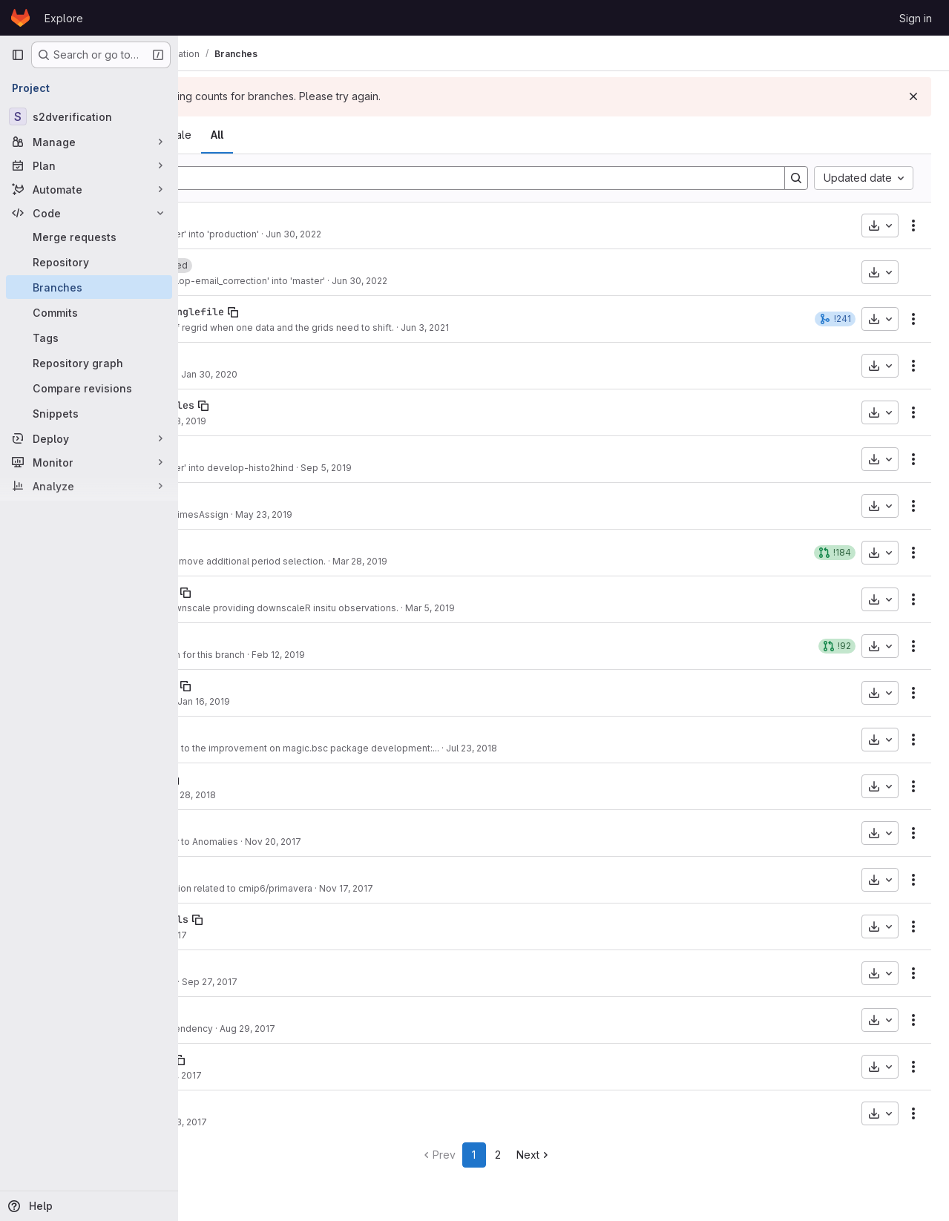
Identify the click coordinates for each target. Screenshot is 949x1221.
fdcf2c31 (216, 561)
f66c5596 (216, 514)
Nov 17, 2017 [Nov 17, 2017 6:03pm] (502, 888)
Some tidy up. (274, 1122)
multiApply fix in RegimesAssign (314, 514)
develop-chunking (243, 965)
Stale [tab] (334, 134)
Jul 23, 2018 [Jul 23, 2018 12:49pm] (627, 748)
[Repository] (89, 262)
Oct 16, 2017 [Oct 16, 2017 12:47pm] (316, 935)
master (213, 264)
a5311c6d (216, 607)
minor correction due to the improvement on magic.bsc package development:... (419, 748)
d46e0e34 (216, 374)
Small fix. (263, 935)
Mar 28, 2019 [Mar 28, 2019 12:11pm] (515, 561)
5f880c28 (216, 701)
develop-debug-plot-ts (258, 779)
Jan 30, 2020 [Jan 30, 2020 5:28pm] (365, 374)
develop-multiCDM (243, 1106)
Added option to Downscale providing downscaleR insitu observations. (399, 607)
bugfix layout (272, 421)
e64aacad (216, 1075)
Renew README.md (287, 374)
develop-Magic (234, 732)
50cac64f (216, 841)
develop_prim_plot (246, 872)
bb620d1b (216, 981)
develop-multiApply (249, 1012)
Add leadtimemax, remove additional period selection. (363, 561)
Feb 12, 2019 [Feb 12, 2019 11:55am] (434, 654)
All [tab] (373, 134)
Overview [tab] (229, 134)
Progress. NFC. (276, 794)
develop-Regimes (240, 498)
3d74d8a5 (216, 935)
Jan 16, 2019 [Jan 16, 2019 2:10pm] (359, 701)
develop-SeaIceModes (252, 638)
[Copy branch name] (264, 219)
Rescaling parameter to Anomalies (319, 841)
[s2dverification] (89, 116)
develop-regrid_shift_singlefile (288, 311)
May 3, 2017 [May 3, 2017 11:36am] (337, 1122)
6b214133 (216, 888)
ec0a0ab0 (216, 1028)
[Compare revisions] (89, 388)
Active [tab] (287, 134)
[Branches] (89, 287)
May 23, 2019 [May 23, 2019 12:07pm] (419, 514)
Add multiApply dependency (306, 1028)
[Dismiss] (913, 96)
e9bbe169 (216, 421)
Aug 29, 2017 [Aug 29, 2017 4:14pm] (403, 1028)
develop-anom (231, 545)
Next (611, 1154)
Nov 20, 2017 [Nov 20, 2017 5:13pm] (429, 841)
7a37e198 (216, 467)
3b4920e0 (216, 654)
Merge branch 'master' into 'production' (329, 234)
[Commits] (89, 312)
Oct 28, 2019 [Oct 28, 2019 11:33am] (335, 421)
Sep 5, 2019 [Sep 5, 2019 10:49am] (482, 467)
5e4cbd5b (216, 748)
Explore (64, 18)
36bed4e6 (216, 327)
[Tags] (89, 337)
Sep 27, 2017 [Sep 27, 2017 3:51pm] (365, 981)
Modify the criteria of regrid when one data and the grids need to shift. (397, 327)
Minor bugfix (271, 1075)
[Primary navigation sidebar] (18, 55)
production (225, 218)
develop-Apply (234, 358)
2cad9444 (216, 280)
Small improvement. (287, 981)
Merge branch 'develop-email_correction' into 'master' (362, 280)
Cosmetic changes (285, 701)
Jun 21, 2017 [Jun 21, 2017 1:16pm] (332, 1075)
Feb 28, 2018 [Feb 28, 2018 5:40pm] (344, 794)
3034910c (216, 1122)
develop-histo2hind (249, 451)
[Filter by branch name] (496, 178)
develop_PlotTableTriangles (273, 405)
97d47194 (216, 234)
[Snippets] (89, 413)
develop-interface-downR (264, 592)
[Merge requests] (89, 237)
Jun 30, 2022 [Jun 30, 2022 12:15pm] (515, 280)
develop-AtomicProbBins (261, 1059)
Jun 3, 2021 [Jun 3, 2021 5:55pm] (580, 327)
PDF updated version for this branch (322, 654)
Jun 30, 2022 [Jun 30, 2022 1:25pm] (449, 234)
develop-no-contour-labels (270, 919)
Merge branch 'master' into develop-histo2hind (347, 467)
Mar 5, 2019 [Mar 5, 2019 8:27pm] (586, 607)
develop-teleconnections (264, 685)
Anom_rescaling (237, 825)
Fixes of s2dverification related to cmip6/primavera (356, 888)
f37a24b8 (216, 794)
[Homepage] (20, 18)
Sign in (915, 18)
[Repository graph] (89, 363)
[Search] (796, 178)
